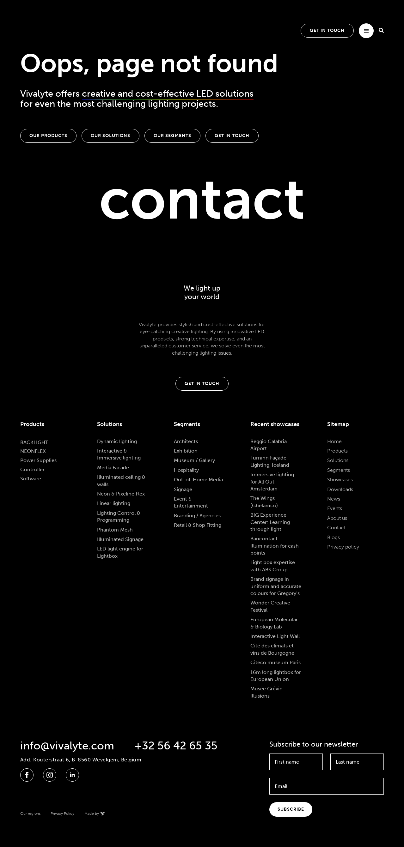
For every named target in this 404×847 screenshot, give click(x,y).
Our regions (30, 813)
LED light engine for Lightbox (120, 552)
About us (337, 518)
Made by (91, 813)
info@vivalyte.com (67, 745)
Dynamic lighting (117, 441)
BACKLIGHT (34, 442)
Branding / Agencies (197, 516)
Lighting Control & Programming (118, 516)
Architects (186, 441)
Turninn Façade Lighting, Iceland (269, 461)
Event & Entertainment (191, 502)
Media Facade (113, 468)
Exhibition (186, 451)
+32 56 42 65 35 (175, 745)
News (333, 499)
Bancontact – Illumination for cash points (274, 546)
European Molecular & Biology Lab (274, 622)
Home (334, 441)
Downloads (340, 489)
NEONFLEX (33, 451)
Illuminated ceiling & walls (121, 480)
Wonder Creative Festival (270, 606)
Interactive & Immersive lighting (119, 454)
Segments (338, 470)
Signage (183, 489)
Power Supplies (38, 460)
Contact (336, 528)
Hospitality (186, 470)
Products (337, 451)
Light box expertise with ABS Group (272, 565)
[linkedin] (72, 775)
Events (334, 508)
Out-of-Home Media (198, 480)
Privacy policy (343, 547)
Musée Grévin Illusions (266, 692)
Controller (32, 469)
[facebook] (27, 775)
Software (30, 479)
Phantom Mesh (115, 530)
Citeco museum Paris (275, 662)
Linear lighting (113, 503)
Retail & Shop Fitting (197, 525)
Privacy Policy (62, 813)
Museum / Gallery (194, 460)
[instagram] (49, 775)
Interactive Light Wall (275, 636)
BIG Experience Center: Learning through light (270, 522)
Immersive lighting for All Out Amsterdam (272, 482)
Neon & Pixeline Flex (121, 494)
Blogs (333, 537)
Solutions (337, 460)
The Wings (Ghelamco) (264, 501)
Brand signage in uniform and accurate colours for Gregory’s (275, 586)
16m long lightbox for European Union (275, 675)
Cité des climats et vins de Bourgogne (272, 649)
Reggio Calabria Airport (268, 444)
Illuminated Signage (120, 539)
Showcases (340, 480)
